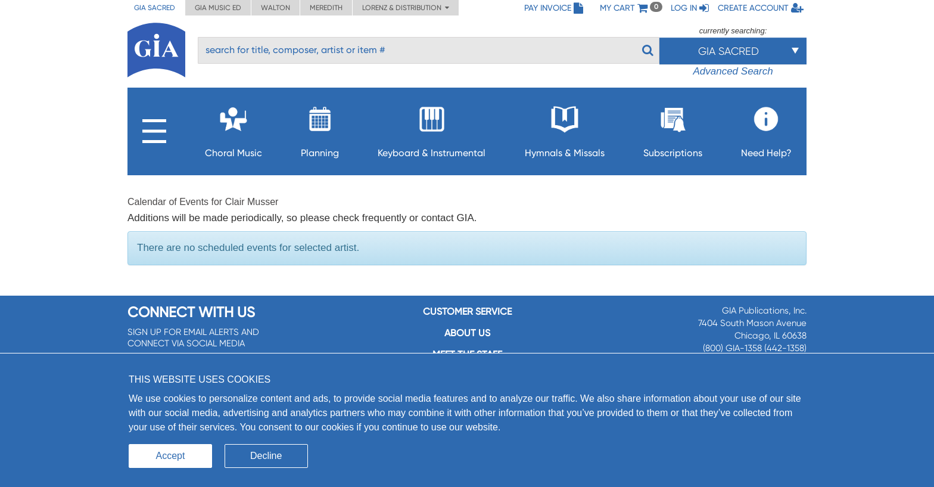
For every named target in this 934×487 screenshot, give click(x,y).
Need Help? (766, 128)
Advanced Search (733, 71)
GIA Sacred (154, 8)
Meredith (326, 8)
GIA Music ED (218, 8)
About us (467, 333)
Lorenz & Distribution (405, 8)
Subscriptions (672, 128)
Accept (170, 456)
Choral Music (233, 128)
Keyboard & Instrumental (431, 128)
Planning (320, 128)
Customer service (467, 311)
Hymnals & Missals (565, 128)
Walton (275, 8)
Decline (266, 456)
